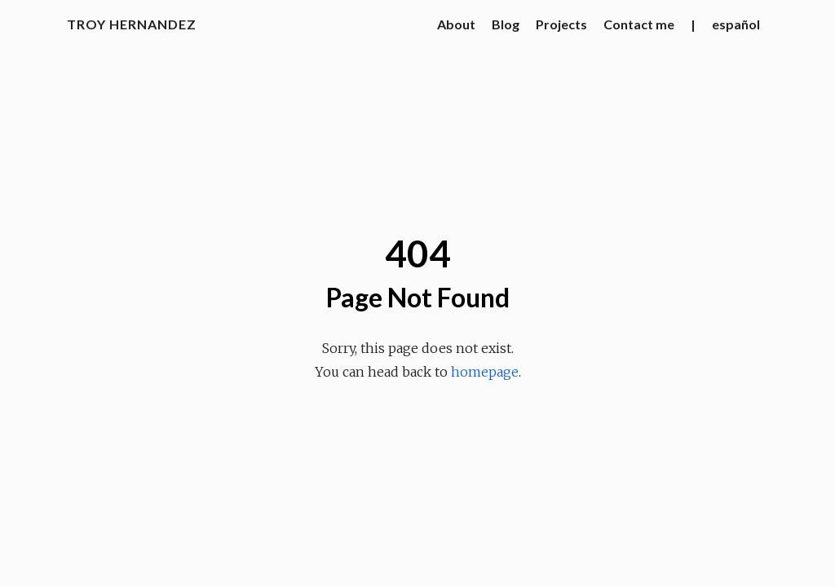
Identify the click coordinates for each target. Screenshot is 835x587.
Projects (561, 24)
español (736, 24)
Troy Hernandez (132, 24)
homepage (485, 372)
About (456, 24)
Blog (505, 24)
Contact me (638, 24)
